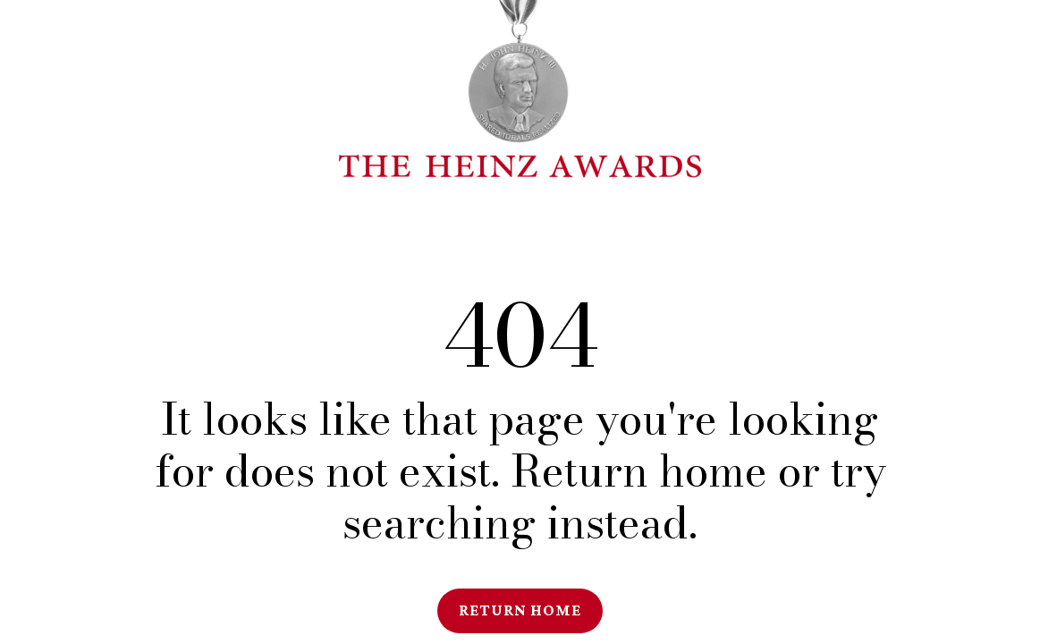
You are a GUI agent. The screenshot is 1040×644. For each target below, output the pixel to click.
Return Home (519, 610)
